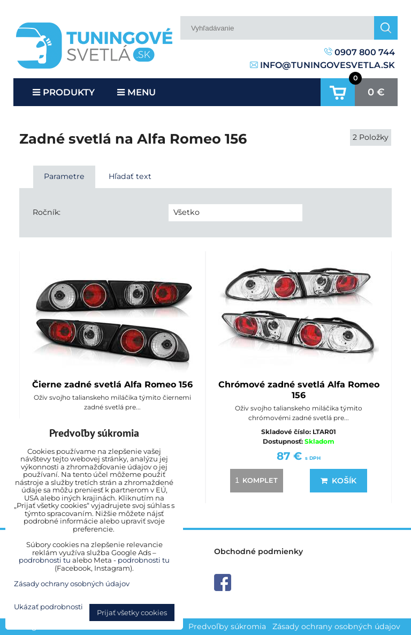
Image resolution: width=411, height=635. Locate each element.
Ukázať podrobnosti (48, 607)
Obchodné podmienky (258, 551)
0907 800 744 (359, 52)
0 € (376, 92)
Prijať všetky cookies (132, 612)
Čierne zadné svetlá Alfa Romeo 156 (112, 384)
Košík (338, 480)
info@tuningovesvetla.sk (322, 65)
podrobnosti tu (45, 560)
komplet (255, 480)
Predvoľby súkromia (227, 626)
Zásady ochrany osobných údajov (336, 626)
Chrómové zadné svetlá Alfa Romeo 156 (298, 389)
